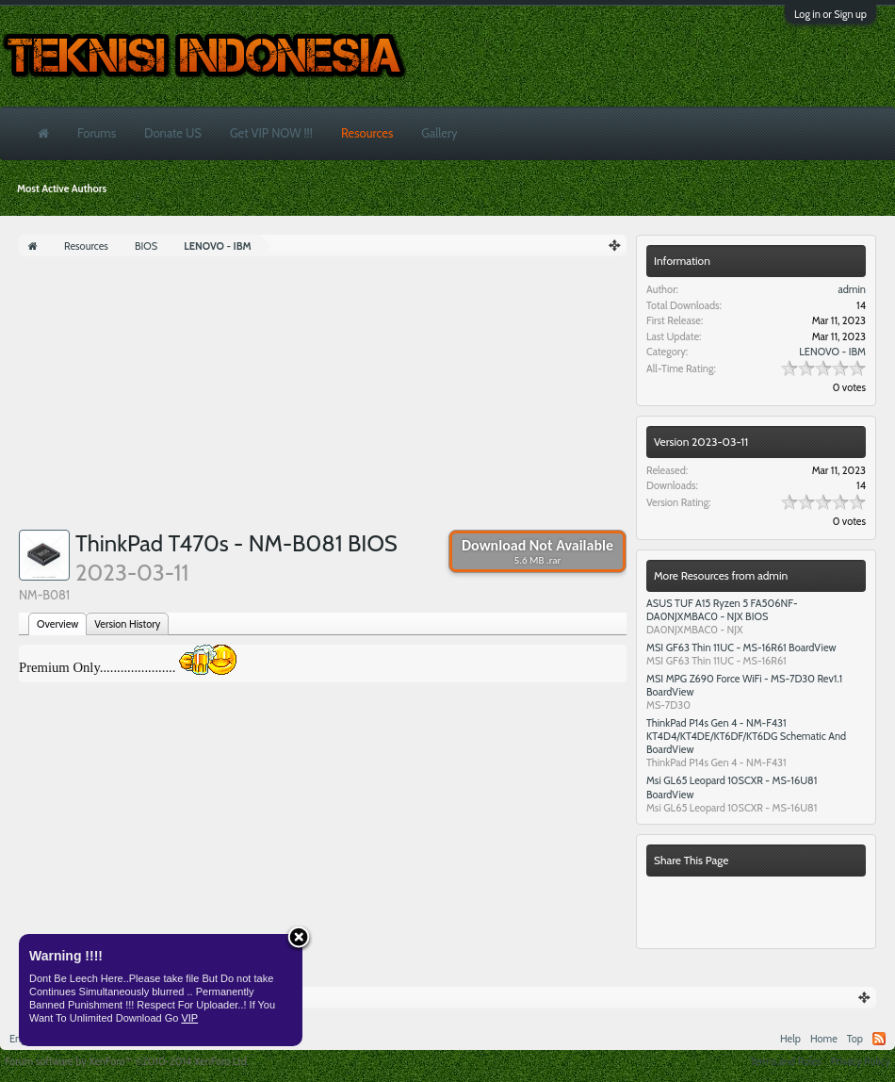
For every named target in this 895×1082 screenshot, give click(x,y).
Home (824, 1038)
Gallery (439, 132)
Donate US (173, 132)
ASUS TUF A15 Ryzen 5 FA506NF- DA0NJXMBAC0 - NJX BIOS (722, 610)
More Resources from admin (721, 575)
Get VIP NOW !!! (271, 132)
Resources (367, 132)
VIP (189, 1018)
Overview (57, 624)
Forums (96, 132)
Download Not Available (537, 551)
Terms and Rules (786, 1061)
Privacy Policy (860, 1061)
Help (790, 1038)
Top (855, 1038)
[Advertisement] (322, 398)
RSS (879, 1038)
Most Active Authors (61, 188)
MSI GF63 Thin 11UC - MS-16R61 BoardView (741, 647)
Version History (127, 624)
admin (852, 289)
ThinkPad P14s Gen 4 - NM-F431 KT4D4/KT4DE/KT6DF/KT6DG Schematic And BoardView (746, 736)
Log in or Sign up (830, 14)
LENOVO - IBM (832, 351)
